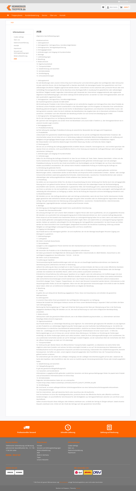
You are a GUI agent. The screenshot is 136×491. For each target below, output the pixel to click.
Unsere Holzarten (42, 460)
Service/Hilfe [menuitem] (123, 2)
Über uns (17, 40)
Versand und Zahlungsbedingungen (21, 52)
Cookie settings (19, 37)
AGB (15, 59)
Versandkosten (64, 482)
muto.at (78, 488)
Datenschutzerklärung (21, 43)
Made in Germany (43, 455)
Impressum (17, 48)
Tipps (39, 457)
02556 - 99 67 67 (13, 455)
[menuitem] (103, 7)
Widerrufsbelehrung (20, 56)
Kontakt (16, 45)
